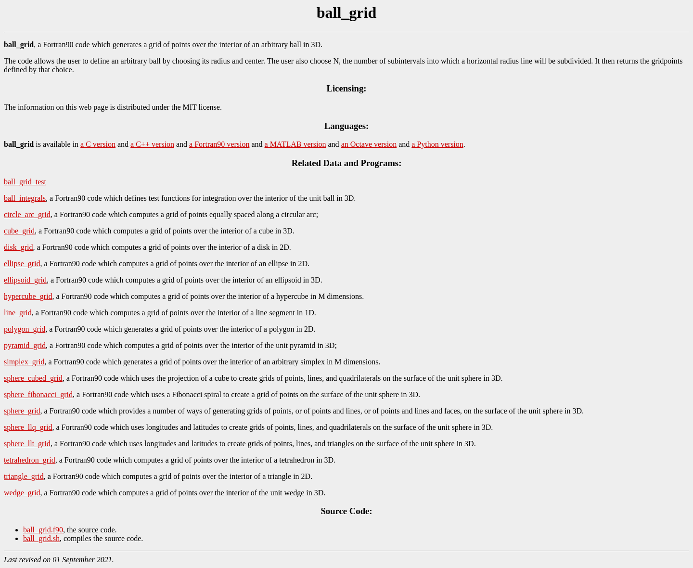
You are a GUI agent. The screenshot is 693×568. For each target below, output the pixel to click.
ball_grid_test (25, 182)
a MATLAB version (295, 144)
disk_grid (18, 247)
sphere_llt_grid (27, 443)
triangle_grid (24, 476)
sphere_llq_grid (28, 427)
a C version (98, 144)
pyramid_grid (25, 345)
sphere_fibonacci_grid (38, 394)
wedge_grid (22, 493)
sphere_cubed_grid (33, 378)
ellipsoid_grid (25, 280)
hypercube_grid (28, 296)
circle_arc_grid (27, 214)
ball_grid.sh (41, 538)
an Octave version (369, 144)
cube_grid (19, 231)
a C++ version (152, 144)
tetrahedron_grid (29, 460)
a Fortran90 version (219, 144)
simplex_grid (24, 362)
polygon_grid (24, 329)
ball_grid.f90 (43, 530)
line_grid (18, 313)
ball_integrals (25, 198)
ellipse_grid (22, 263)
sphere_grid (22, 411)
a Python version (437, 144)
